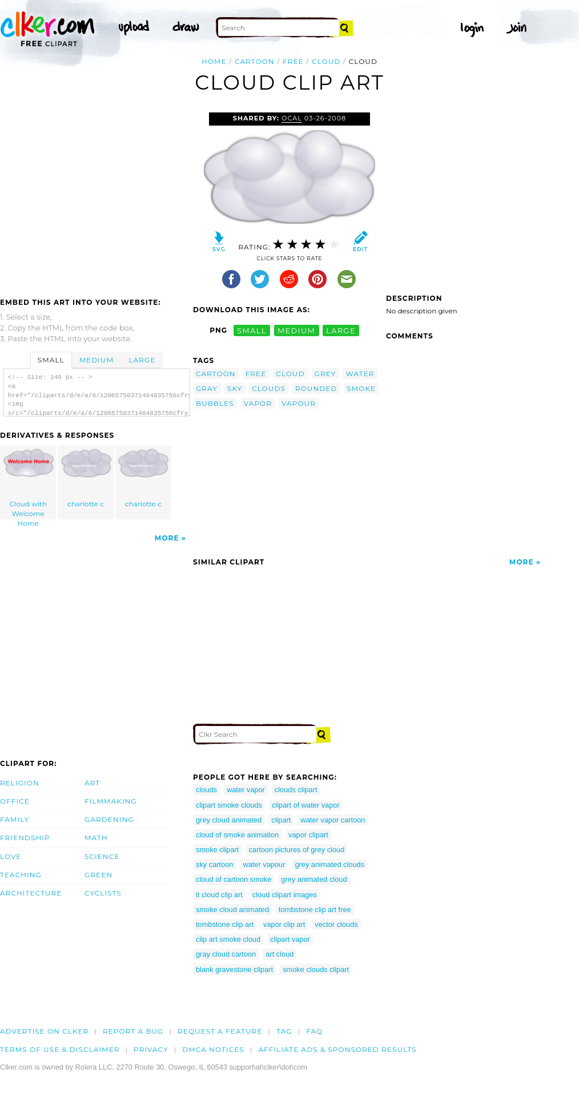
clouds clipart (296, 789)
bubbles (215, 403)
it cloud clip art (219, 894)
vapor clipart (308, 834)
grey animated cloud (314, 879)
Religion (19, 783)
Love (10, 856)
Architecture (31, 893)
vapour (299, 403)
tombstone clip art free (315, 909)
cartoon (255, 61)
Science (102, 856)
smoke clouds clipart (316, 969)
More (167, 538)
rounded (316, 388)
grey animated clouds (329, 864)
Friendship (25, 837)
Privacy (151, 1049)
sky (234, 388)
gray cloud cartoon (226, 954)
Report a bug (133, 1031)
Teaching (21, 874)
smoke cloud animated (232, 909)
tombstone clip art (225, 924)
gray (207, 388)
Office (15, 801)
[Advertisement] (96, 198)
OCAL (292, 118)
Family (14, 819)
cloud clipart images (284, 894)
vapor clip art (284, 924)
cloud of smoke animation (237, 834)
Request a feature (220, 1031)
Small (51, 360)
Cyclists (103, 893)
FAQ (314, 1031)
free (293, 61)
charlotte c (86, 478)
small (252, 330)
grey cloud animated (229, 820)
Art (92, 783)
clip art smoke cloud (228, 939)
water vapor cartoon (332, 820)
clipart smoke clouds (229, 805)
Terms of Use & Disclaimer (60, 1049)
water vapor (246, 789)
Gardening (109, 819)
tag (284, 1031)
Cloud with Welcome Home (28, 483)
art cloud (279, 954)
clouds (269, 388)
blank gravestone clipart (234, 969)
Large (141, 360)
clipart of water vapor (306, 805)
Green (98, 874)
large (341, 330)
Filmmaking (111, 801)
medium (296, 330)
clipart (281, 820)
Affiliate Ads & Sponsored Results (337, 1049)
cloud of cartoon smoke (233, 879)
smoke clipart (217, 849)
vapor (258, 403)
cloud (326, 61)
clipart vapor (290, 939)
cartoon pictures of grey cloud (296, 849)
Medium (96, 360)
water (359, 373)
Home (214, 61)
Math (96, 837)
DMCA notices (213, 1049)
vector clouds (336, 924)
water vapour (264, 864)
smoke (361, 388)
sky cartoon (214, 864)
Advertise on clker (44, 1031)
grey (325, 373)
